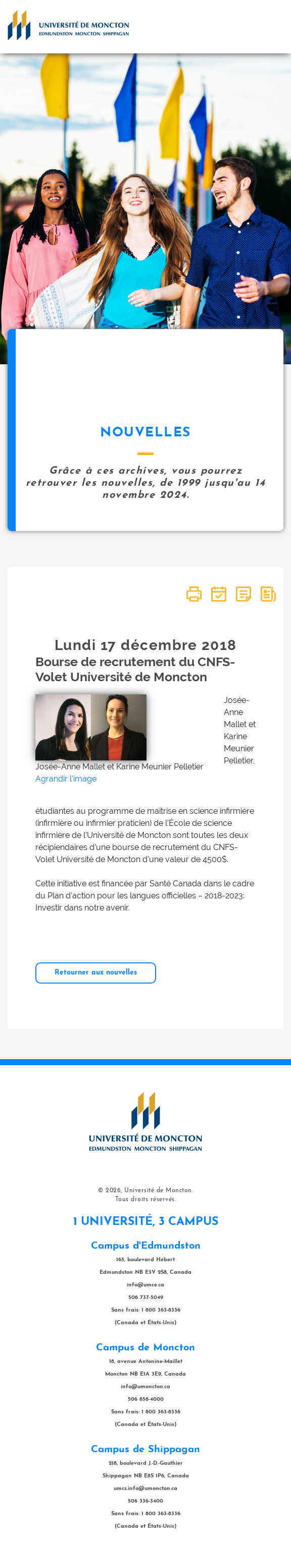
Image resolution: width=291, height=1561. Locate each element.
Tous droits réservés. (145, 1200)
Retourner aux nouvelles (96, 973)
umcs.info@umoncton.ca (145, 1488)
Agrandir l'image (65, 779)
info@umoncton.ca (145, 1387)
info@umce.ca (145, 1285)
